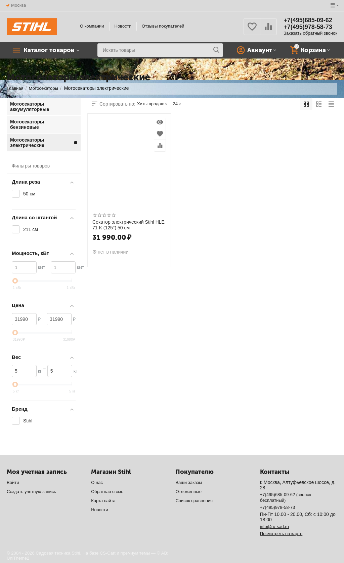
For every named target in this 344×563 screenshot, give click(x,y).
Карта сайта (103, 500)
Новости (123, 26)
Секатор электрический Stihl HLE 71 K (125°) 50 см (128, 224)
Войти (13, 482)
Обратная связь (107, 491)
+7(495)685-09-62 (308, 20)
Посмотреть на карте (281, 533)
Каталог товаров (49, 50)
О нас (97, 482)
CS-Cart (108, 553)
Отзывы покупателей (163, 26)
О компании (92, 26)
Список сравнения (194, 500)
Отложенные (188, 491)
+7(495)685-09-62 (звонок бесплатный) (285, 497)
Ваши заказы (188, 482)
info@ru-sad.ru (274, 526)
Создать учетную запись (31, 491)
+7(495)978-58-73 (308, 27)
